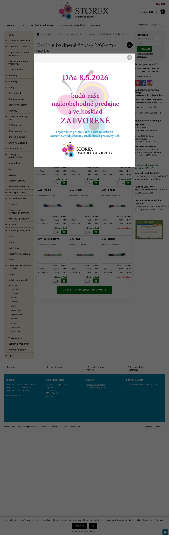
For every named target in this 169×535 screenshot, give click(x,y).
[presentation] (84, 267)
